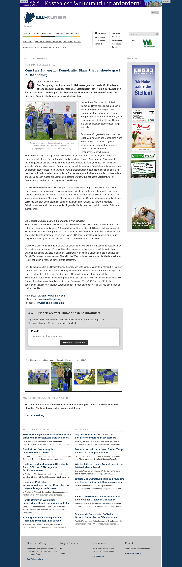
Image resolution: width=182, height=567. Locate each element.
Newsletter (99, 44)
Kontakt (115, 47)
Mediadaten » (98, 556)
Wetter (77, 41)
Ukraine (42, 296)
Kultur (69, 34)
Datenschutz (117, 41)
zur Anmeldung (35, 415)
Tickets (132, 41)
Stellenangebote (31, 47)
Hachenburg (40, 58)
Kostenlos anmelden (74, 342)
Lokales (28, 41)
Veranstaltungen (43, 41)
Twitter (63, 553)
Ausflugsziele (62, 47)
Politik (36, 34)
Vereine (60, 34)
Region (27, 34)
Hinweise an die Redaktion (50, 303)
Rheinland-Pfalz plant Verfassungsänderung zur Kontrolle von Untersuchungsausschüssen (46, 485)
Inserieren (116, 33)
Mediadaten (116, 37)
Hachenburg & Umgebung (47, 299)
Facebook (102, 33)
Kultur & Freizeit (56, 296)
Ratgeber (57, 41)
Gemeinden (68, 41)
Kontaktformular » (133, 553)
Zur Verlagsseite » (35, 559)
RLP (77, 34)
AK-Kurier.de (100, 38)
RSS (62, 548)
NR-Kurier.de (100, 41)
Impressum (116, 44)
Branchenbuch (47, 47)
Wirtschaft (48, 34)
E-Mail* (35, 331)
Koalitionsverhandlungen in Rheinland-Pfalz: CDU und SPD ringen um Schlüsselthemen (45, 467)
